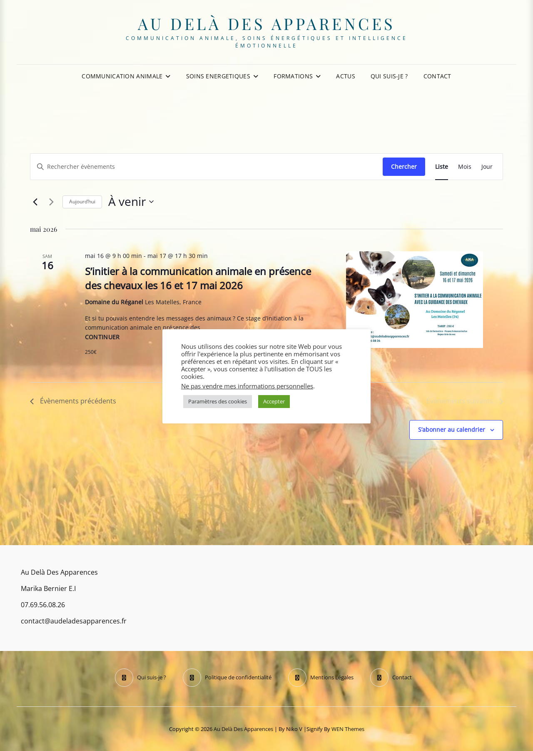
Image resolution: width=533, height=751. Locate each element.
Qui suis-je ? (389, 76)
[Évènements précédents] (35, 202)
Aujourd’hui (82, 201)
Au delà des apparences (267, 23)
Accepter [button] (274, 401)
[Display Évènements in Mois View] (464, 167)
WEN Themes (347, 729)
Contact (437, 76)
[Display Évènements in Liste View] (441, 167)
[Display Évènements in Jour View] (487, 167)
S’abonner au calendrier (451, 429)
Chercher (404, 166)
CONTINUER (102, 337)
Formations (293, 76)
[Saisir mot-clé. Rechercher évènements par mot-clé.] (206, 167)
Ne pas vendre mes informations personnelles (247, 386)
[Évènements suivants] (51, 202)
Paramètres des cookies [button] (217, 401)
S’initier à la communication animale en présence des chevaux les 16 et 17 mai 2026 (198, 278)
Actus (345, 76)
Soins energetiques (218, 76)
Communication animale (122, 76)
